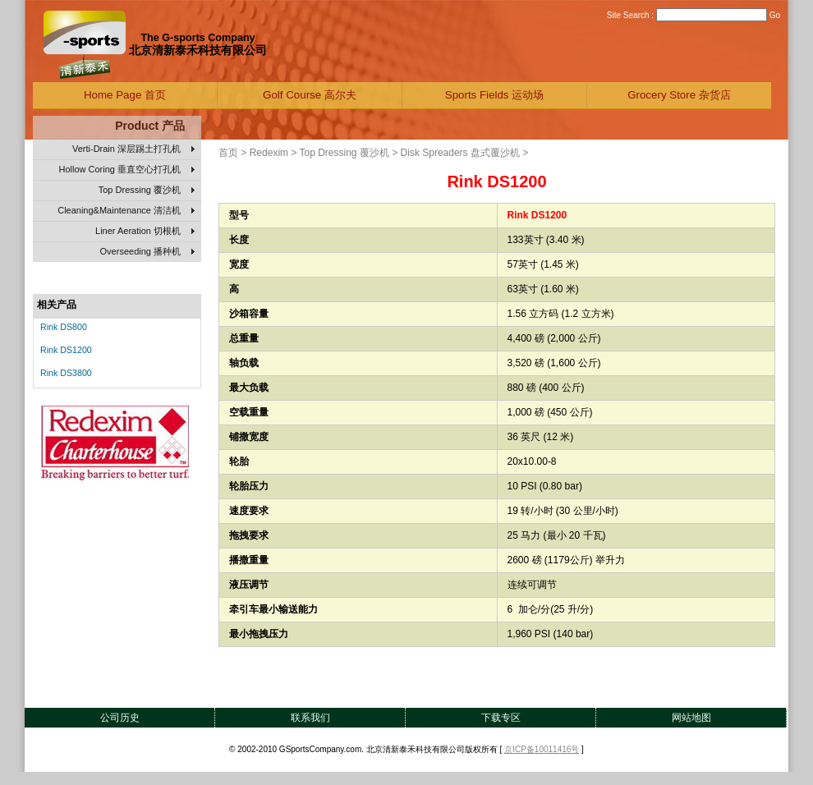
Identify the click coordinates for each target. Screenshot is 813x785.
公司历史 (120, 717)
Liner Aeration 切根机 (145, 231)
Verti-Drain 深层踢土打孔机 (133, 149)
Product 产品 (150, 125)
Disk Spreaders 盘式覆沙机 (460, 152)
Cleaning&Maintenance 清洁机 (126, 211)
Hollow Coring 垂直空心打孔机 (126, 170)
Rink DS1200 (66, 350)
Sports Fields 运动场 (494, 95)
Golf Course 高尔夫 (309, 95)
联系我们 (310, 717)
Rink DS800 (63, 327)
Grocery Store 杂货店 (679, 95)
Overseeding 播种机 (147, 252)
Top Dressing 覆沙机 (147, 190)
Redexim (269, 152)
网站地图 (691, 717)
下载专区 (501, 717)
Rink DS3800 (66, 373)
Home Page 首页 (125, 95)
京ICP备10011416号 (541, 749)
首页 (228, 152)
